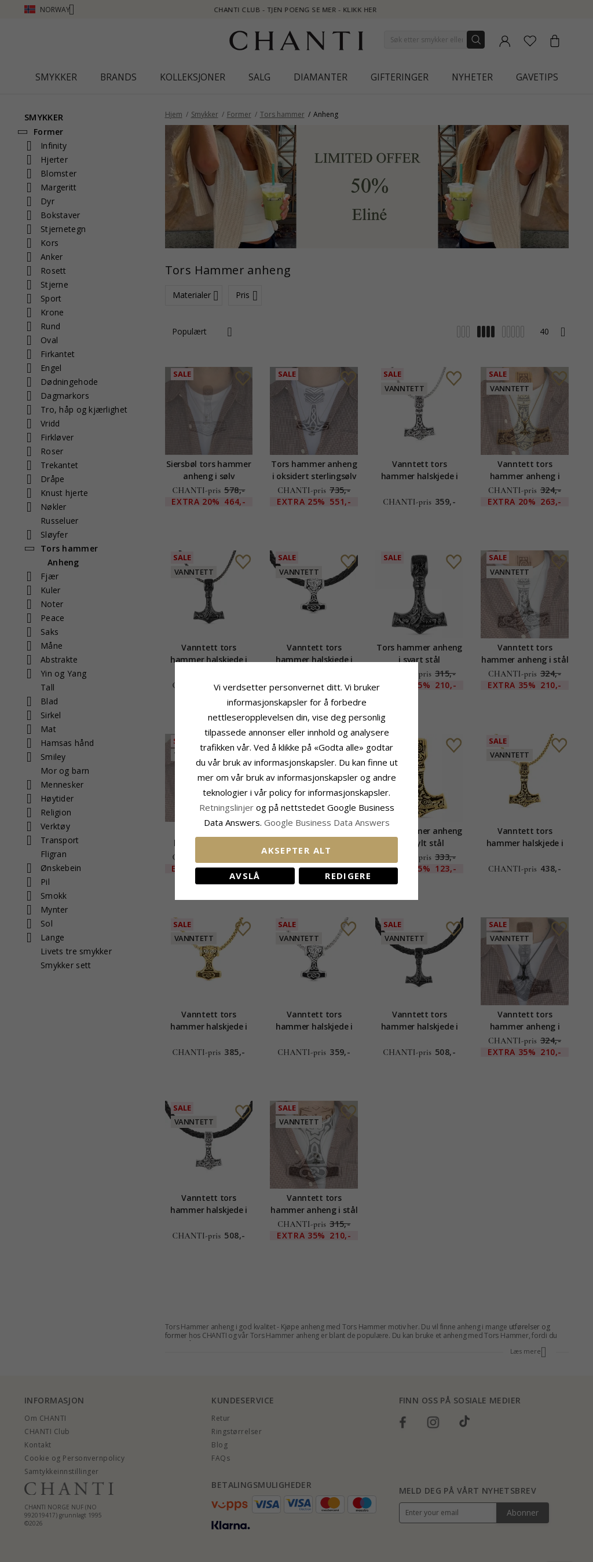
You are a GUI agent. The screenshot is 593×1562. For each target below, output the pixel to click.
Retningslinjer (227, 807)
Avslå (245, 875)
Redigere (348, 875)
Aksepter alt (296, 850)
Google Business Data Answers (327, 822)
